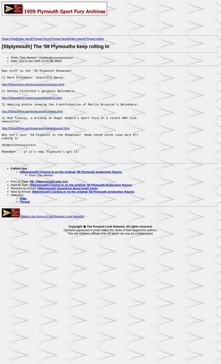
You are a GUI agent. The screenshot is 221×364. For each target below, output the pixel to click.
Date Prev (9, 38)
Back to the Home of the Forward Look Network (52, 232)
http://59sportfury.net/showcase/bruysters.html (32, 118)
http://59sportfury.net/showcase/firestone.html (32, 102)
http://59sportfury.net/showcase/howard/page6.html (35, 137)
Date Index (76, 38)
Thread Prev (41, 38)
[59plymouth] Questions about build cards (68, 203)
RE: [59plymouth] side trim (49, 197)
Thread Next (59, 38)
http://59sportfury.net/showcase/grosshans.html (33, 87)
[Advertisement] (54, 25)
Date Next (24, 38)
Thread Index (94, 38)
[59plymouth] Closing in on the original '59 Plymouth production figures (71, 187)
